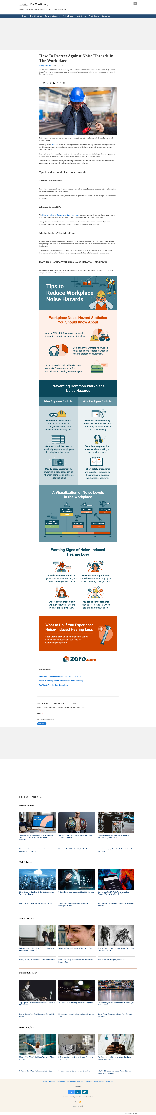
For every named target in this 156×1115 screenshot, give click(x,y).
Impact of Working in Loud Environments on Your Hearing (61, 680)
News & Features (36, 16)
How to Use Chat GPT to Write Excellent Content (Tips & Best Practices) (113, 893)
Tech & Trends (68, 16)
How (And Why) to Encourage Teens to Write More (37, 960)
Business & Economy (52, 16)
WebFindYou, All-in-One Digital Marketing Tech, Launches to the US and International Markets (36, 837)
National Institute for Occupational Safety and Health (60, 215)
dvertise (80, 1082)
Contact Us (106, 16)
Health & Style (81, 16)
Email (39, 714)
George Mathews (45, 66)
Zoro (53, 273)
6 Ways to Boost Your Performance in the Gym (35, 1071)
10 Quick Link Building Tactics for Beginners (75, 1003)
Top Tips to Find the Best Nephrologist (53, 685)
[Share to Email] (64, 83)
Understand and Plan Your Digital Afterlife (73, 849)
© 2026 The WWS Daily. (131, 1113)
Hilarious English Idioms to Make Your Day (75, 948)
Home (24, 16)
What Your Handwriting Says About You (111, 960)
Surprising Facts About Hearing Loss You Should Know (60, 676)
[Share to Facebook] (41, 83)
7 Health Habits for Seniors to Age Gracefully (74, 1071)
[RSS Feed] (77, 1102)
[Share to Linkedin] (54, 83)
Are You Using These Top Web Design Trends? (36, 903)
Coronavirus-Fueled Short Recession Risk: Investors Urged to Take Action (114, 836)
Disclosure (88, 1082)
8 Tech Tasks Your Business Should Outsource (76, 892)
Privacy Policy (98, 1082)
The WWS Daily (39, 3)
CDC (53, 145)
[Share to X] (44, 83)
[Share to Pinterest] (50, 83)
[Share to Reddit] (60, 83)
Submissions (71, 1082)
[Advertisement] (78, 34)
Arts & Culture (94, 16)
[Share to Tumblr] (57, 83)
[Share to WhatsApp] (47, 83)
